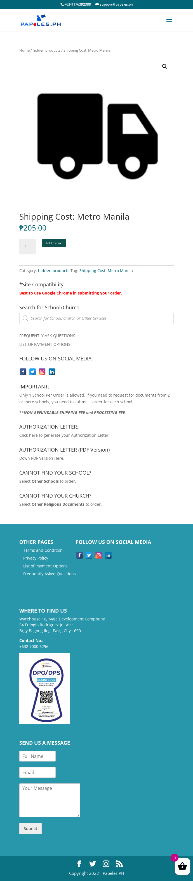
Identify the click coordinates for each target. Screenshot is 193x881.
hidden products (46, 50)
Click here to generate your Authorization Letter (64, 435)
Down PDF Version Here (41, 458)
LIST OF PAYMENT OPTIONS (44, 344)
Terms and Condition (43, 550)
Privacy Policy (35, 558)
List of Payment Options (45, 566)
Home (24, 50)
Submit (30, 828)
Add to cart (54, 243)
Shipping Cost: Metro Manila (106, 270)
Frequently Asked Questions (49, 573)
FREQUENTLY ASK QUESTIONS (47, 335)
